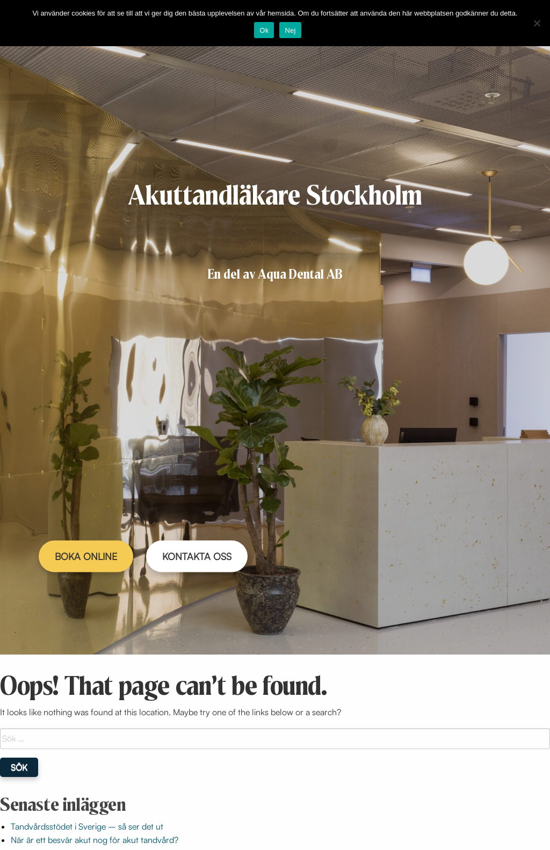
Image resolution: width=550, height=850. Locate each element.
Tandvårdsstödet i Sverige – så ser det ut (87, 826)
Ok (264, 30)
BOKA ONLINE (86, 556)
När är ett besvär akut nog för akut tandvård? (94, 839)
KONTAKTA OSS (196, 556)
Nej (290, 30)
